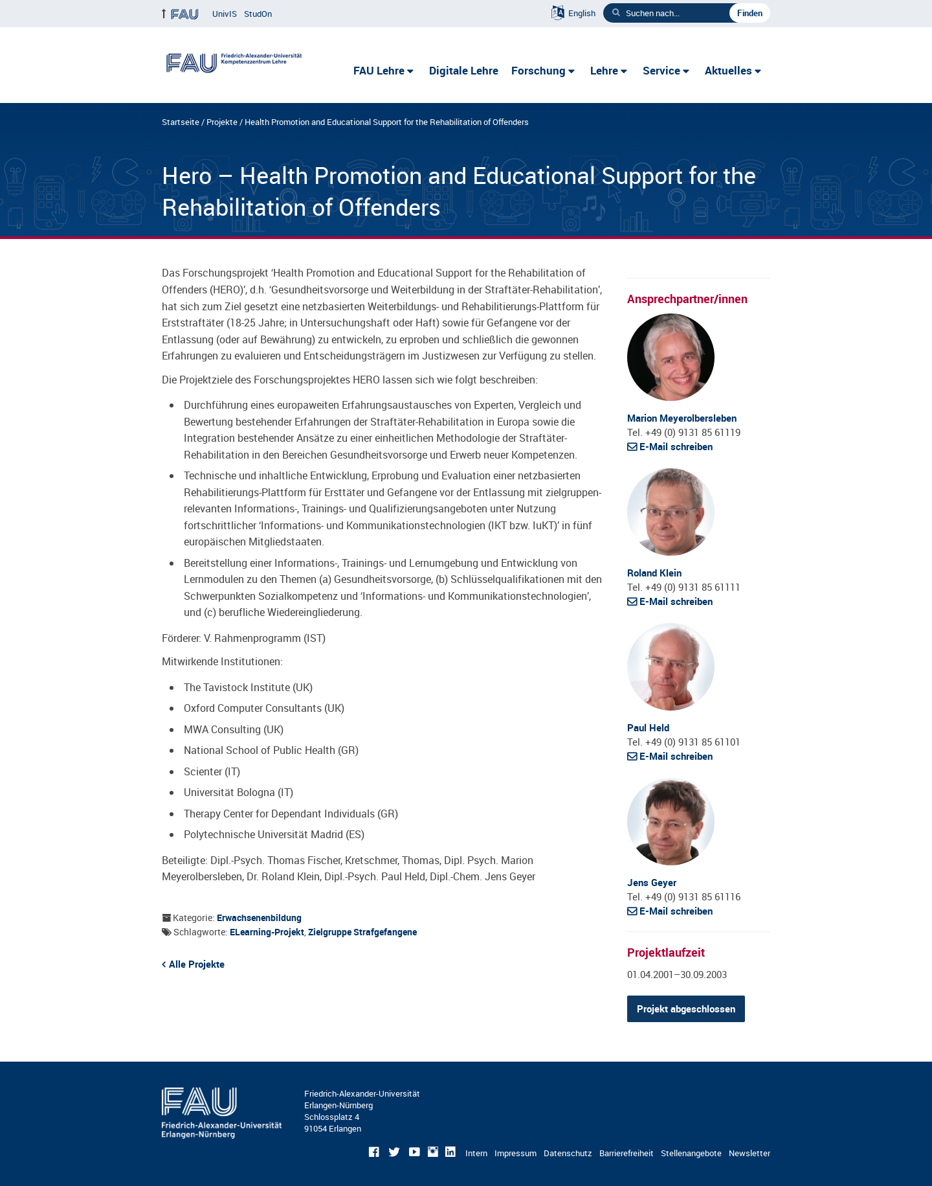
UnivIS (224, 13)
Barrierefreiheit (626, 1153)
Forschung (538, 70)
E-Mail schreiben (676, 446)
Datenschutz (568, 1153)
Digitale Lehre (463, 70)
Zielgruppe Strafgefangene (362, 932)
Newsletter (749, 1153)
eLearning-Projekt (267, 932)
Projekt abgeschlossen (686, 1008)
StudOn (258, 13)
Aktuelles (728, 70)
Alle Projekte (197, 963)
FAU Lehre (379, 70)
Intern (476, 1153)
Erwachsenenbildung (259, 917)
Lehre (604, 70)
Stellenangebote (691, 1153)
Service (661, 70)
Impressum (515, 1153)
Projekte (222, 122)
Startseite (180, 122)
